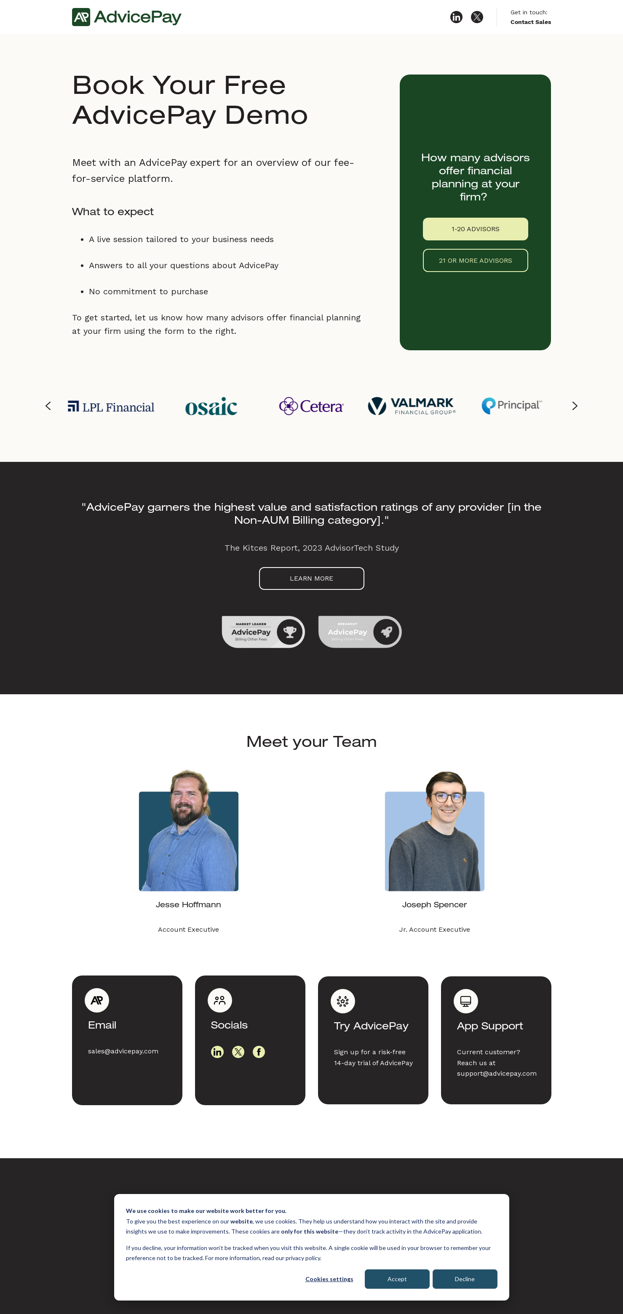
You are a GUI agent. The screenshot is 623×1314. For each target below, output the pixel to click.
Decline (465, 1278)
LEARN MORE (311, 578)
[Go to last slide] (48, 406)
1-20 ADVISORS (476, 229)
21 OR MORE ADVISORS (475, 260)
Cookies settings (329, 1278)
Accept (397, 1278)
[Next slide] (575, 406)
